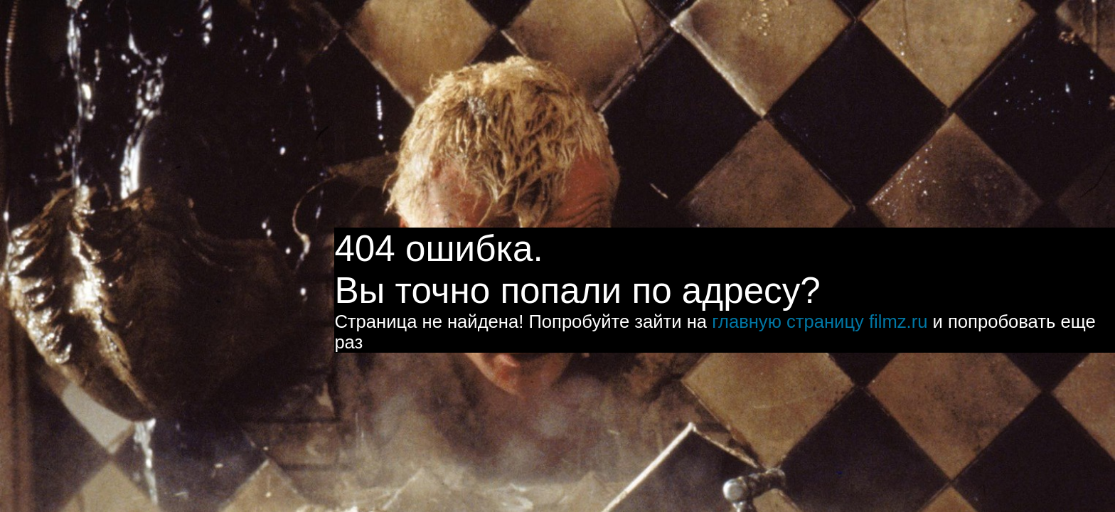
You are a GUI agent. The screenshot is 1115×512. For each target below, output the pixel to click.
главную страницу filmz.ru (819, 321)
